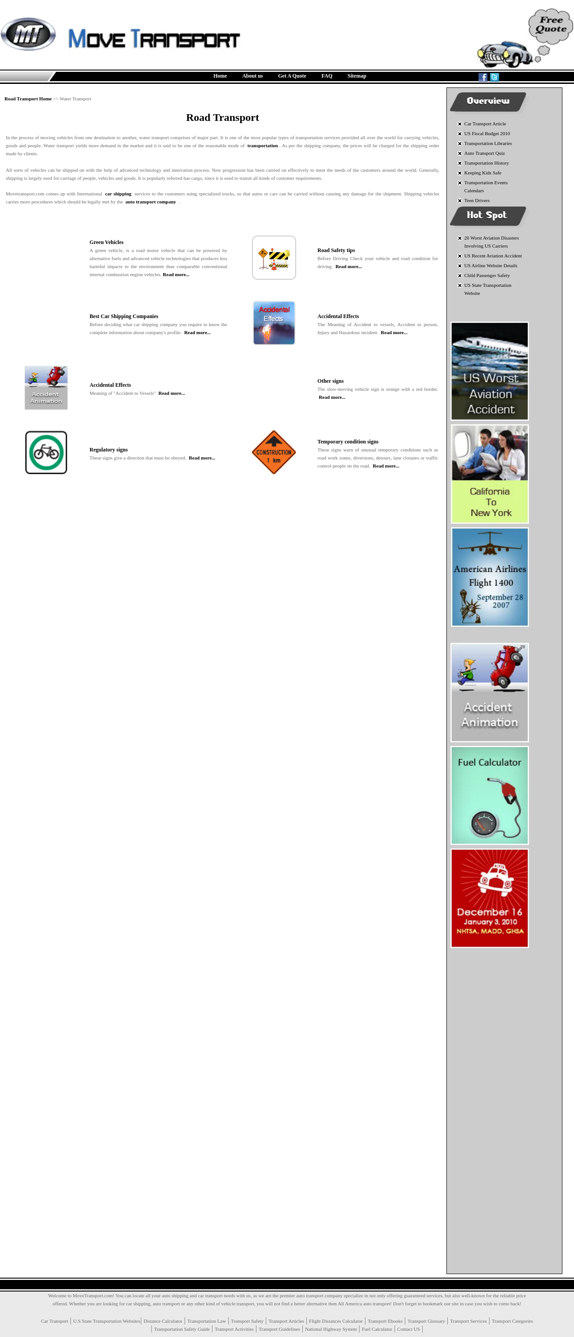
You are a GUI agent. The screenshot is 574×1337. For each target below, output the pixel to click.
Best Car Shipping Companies (124, 316)
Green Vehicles (107, 242)
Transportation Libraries (488, 143)
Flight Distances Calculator (336, 1321)
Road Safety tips (336, 250)
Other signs (331, 381)
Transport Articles (286, 1321)
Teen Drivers (477, 200)
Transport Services (468, 1321)
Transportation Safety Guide (182, 1329)
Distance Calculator (163, 1321)
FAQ (327, 76)
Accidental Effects (338, 316)
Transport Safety (247, 1321)
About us (252, 76)
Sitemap (356, 76)
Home (220, 76)
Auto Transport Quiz (484, 153)
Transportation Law (206, 1321)
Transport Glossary (426, 1321)
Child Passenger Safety (487, 275)
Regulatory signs (109, 450)
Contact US (408, 1329)
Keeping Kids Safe (482, 172)
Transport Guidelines (279, 1329)
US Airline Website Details (490, 265)
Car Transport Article (485, 123)
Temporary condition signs (348, 442)
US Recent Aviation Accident (493, 255)
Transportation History (486, 163)
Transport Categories (512, 1321)
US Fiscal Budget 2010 (487, 133)
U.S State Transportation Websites (106, 1321)
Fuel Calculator (377, 1329)
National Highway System (331, 1329)
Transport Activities (234, 1329)
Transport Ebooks (385, 1321)
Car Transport (54, 1321)
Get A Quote (292, 76)
